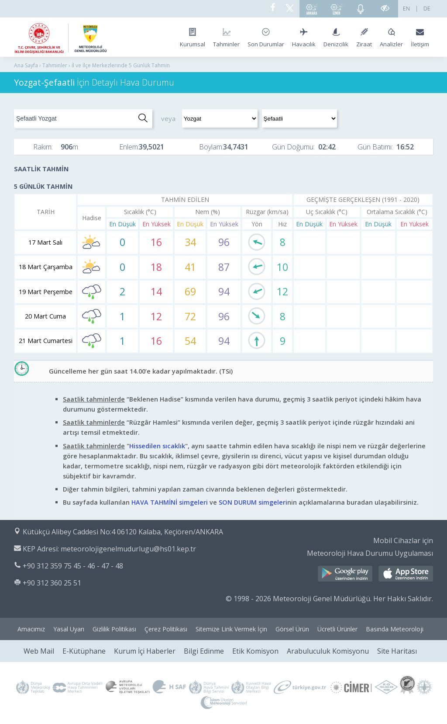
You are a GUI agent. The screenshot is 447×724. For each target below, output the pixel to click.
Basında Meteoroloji (394, 629)
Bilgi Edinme (204, 651)
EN (406, 8)
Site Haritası (397, 651)
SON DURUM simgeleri (253, 502)
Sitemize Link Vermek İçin (231, 629)
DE (426, 8)
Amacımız (31, 629)
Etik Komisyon (255, 651)
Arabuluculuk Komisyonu (328, 651)
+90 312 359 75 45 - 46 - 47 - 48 (73, 566)
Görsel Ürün (292, 629)
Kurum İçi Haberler (144, 651)
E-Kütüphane (84, 651)
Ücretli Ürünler (337, 629)
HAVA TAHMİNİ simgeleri (169, 502)
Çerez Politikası (165, 629)
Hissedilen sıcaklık (157, 446)
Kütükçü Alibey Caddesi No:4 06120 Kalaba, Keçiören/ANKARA (123, 532)
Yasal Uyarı (68, 629)
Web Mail (39, 651)
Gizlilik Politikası (114, 629)
